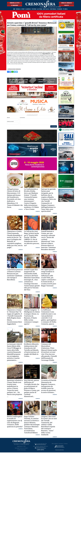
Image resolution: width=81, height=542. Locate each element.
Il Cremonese (14, 5)
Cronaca (18, 9)
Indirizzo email (12, 122)
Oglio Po (66, 5)
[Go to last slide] (9, 39)
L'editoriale (53, 9)
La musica (28, 9)
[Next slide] (55, 39)
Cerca (65, 9)
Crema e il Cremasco (66, 2)
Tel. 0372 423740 (59, 445)
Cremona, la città (14, 2)
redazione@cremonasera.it (40, 447)
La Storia (39, 9)
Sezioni (59, 9)
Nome (12, 119)
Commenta (53, 126)
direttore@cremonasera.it (40, 444)
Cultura (34, 9)
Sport (23, 9)
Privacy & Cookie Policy (59, 449)
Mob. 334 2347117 (60, 446)
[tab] (31, 50)
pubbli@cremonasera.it (59, 447)
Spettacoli (46, 9)
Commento (38, 121)
